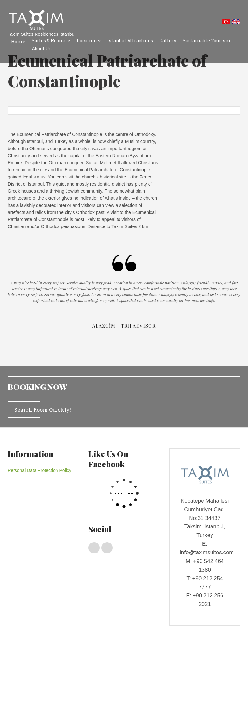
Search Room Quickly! (27, 409)
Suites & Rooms (49, 40)
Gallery (168, 40)
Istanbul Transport (31, 680)
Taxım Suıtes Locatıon (35, 674)
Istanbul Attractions (130, 40)
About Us (42, 48)
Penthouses (40, 662)
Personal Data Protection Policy (39, 470)
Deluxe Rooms (84, 662)
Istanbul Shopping (76, 674)
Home (18, 41)
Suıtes (61, 662)
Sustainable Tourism (207, 40)
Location (87, 40)
